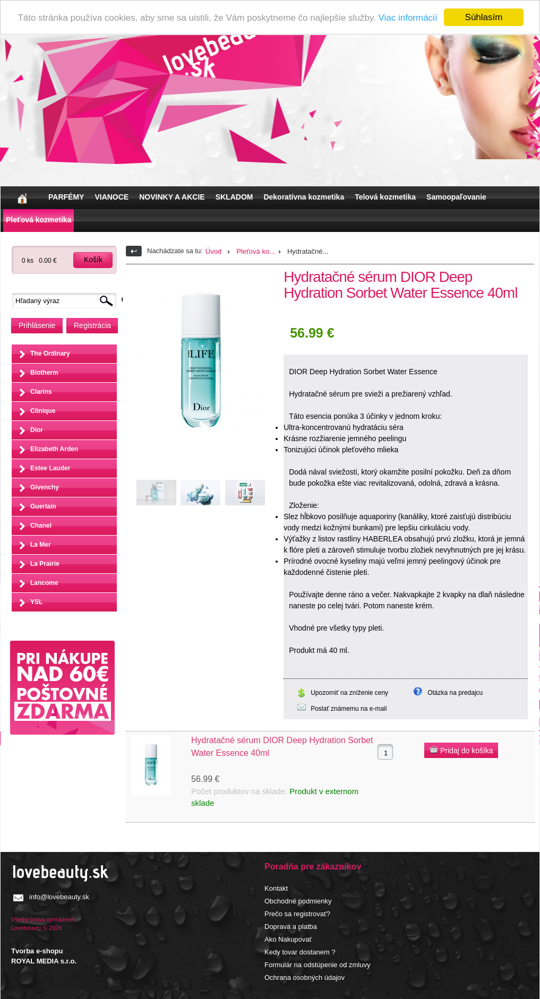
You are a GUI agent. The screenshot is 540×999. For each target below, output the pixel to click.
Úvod (213, 251)
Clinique (42, 411)
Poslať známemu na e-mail (349, 708)
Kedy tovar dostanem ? (300, 952)
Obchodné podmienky (297, 901)
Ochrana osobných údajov (304, 977)
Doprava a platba (290, 927)
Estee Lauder (50, 468)
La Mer (40, 544)
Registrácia (92, 325)
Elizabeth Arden (54, 449)
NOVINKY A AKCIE (171, 197)
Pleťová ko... (255, 251)
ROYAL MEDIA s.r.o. (43, 961)
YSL (36, 602)
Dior (36, 430)
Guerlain (43, 506)
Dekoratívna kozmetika (303, 197)
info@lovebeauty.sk (59, 897)
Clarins (41, 391)
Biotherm (44, 372)
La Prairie (44, 563)
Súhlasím (484, 17)
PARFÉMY (66, 197)
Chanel (41, 525)
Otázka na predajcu (455, 692)
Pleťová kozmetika (38, 220)
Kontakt (276, 888)
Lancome (44, 583)
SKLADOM (234, 197)
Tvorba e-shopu (37, 951)
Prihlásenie (37, 325)
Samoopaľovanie (456, 197)
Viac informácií (407, 18)
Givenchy (44, 487)
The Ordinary (50, 353)
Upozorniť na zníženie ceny (349, 692)
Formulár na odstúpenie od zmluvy (317, 965)
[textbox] (67, 300)
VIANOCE (111, 197)
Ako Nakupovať (288, 939)
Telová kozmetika (385, 197)
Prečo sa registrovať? (297, 914)
